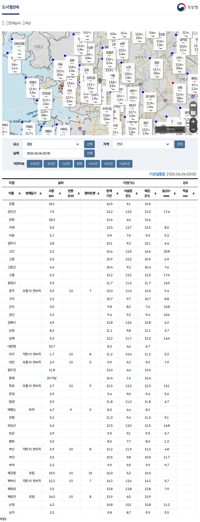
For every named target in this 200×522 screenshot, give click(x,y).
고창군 (12, 267)
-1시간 (65, 164)
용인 (145, 123)
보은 (11, 433)
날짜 (16, 153)
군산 (11, 307)
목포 (11, 386)
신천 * (179, 58)
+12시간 (124, 164)
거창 (11, 236)
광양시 (12, 283)
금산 (11, 315)
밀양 (11, 402)
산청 (11, 505)
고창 (11, 259)
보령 (11, 417)
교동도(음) (19, 43)
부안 (11, 457)
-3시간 (50, 164)
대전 (11, 362)
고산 (11, 251)
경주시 (12, 243)
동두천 (12, 370)
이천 (179, 123)
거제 (11, 227)
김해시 (12, 322)
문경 (11, 394)
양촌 (72, 60)
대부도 (63, 129)
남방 (122, 43)
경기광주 (150, 96)
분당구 (132, 105)
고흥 (11, 275)
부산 (11, 449)
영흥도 (48, 131)
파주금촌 (88, 48)
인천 (69, 91)
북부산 (12, 481)
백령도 (12, 410)
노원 (128, 67)
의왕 (113, 111)
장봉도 (32, 82)
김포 (86, 70)
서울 (112, 75)
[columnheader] (11, 193)
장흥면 (109, 53)
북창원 (12, 489)
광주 (11, 291)
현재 (79, 164)
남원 (11, 331)
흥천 (187, 112)
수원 (115, 125)
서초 (120, 89)
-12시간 (34, 164)
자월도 (29, 126)
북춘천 (12, 497)
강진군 (12, 212)
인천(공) (46, 93)
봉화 (11, 441)
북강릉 (12, 473)
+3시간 (108, 164)
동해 (11, 378)
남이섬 (183, 40)
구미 (11, 299)
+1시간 (92, 164)
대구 (11, 354)
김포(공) (90, 78)
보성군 (12, 426)
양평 (179, 88)
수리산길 (106, 109)
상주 (11, 512)
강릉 (11, 204)
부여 (11, 465)
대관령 (12, 346)
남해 (11, 338)
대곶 (60, 64)
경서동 (70, 76)
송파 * (133, 91)
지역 (106, 144)
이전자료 (19, 164)
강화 (11, 220)
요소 (16, 144)
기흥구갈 (132, 122)
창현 (156, 63)
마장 (163, 126)
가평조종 (160, 34)
